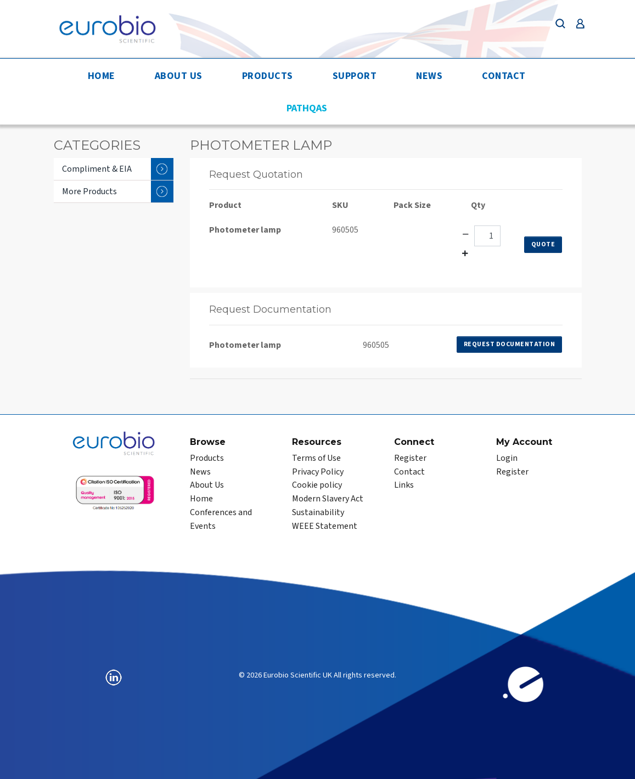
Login (507, 458)
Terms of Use (316, 458)
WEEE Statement (324, 526)
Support (355, 76)
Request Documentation (509, 344)
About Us (179, 76)
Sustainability (318, 512)
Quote (543, 244)
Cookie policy (317, 485)
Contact (504, 76)
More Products (117, 191)
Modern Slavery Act (327, 499)
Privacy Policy (318, 472)
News (429, 76)
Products (267, 76)
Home (101, 76)
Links (404, 485)
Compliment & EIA (117, 169)
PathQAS (306, 108)
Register (410, 458)
